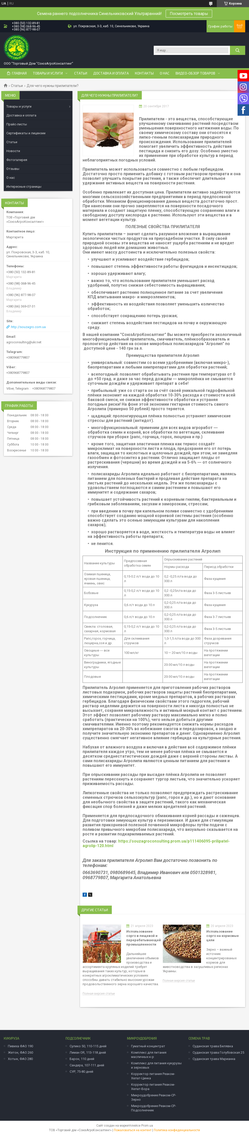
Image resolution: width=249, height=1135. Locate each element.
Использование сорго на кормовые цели (222, 936)
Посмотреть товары (189, 13)
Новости (13, 151)
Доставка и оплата (111, 73)
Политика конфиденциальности (177, 1130)
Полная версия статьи (99, 993)
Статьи (80, 73)
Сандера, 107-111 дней (87, 1065)
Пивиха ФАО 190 (20, 1046)
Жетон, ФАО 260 (20, 1052)
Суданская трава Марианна (214, 1059)
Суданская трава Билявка (213, 1046)
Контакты (144, 73)
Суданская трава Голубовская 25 (218, 1052)
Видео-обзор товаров (195, 73)
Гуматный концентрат (148, 1046)
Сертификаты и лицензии (25, 133)
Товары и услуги (48, 73)
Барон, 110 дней (82, 1059)
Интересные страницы (23, 186)
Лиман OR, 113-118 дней (88, 1052)
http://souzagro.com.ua (28, 327)
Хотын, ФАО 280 (20, 1059)
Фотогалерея (16, 160)
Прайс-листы (16, 124)
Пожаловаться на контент (132, 1130)
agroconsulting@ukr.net (23, 342)
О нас (164, 73)
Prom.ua (147, 1125)
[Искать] (237, 50)
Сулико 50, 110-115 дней (88, 1046)
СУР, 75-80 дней (81, 1071)
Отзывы (12, 169)
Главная (19, 73)
